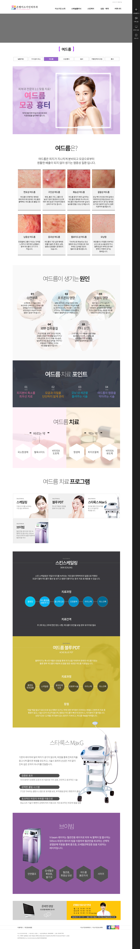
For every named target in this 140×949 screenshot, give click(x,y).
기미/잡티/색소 (36, 59)
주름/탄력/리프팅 (96, 59)
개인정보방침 (28, 927)
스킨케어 (90, 9)
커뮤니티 (118, 9)
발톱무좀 (21, 59)
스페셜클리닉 (76, 9)
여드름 (51, 59)
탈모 (81, 59)
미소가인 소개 (60, 9)
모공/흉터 (66, 59)
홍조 (112, 59)
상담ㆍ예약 (104, 9)
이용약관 (19, 927)
